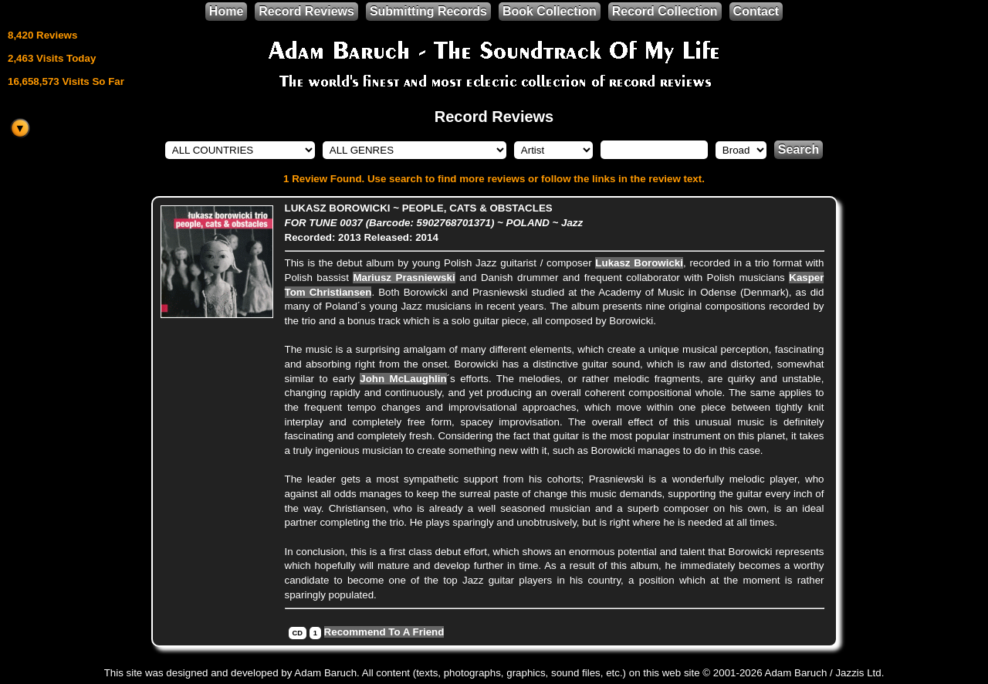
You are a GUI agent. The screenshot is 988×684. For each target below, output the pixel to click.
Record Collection (665, 11)
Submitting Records (428, 11)
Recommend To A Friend (384, 632)
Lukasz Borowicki (639, 263)
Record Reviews (306, 11)
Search (798, 149)
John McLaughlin (403, 378)
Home (226, 11)
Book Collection (549, 11)
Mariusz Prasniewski (404, 277)
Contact (756, 11)
